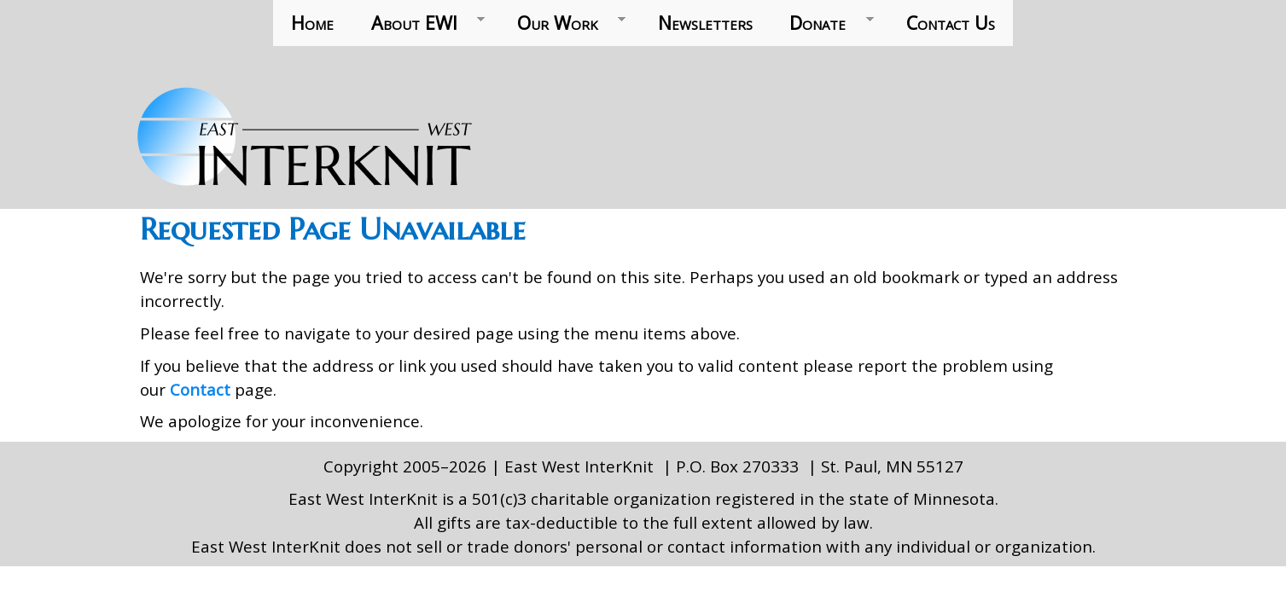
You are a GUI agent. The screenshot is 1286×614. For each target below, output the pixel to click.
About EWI (418, 23)
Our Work (562, 23)
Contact (202, 390)
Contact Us (950, 22)
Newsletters (705, 22)
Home (312, 22)
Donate (822, 23)
